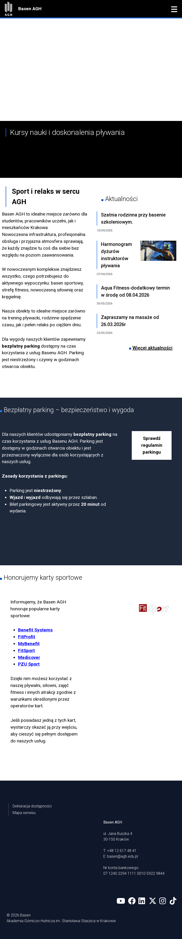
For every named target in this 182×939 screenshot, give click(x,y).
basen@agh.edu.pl (122, 856)
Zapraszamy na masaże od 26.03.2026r (130, 320)
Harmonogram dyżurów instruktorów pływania (116, 254)
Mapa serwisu (24, 812)
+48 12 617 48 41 (121, 850)
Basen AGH (29, 8)
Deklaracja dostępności (32, 806)
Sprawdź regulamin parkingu (151, 445)
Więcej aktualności (152, 348)
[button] (174, 9)
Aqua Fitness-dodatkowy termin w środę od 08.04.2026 (135, 291)
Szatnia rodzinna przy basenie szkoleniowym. (133, 218)
